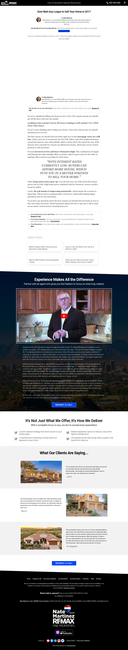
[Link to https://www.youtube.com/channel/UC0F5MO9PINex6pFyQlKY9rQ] (48, 640)
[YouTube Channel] (75, 579)
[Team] (92, 579)
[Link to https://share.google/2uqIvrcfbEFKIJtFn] (62, 640)
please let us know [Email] (69, 588)
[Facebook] (85, 579)
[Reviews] (98, 579)
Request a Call (64, 31)
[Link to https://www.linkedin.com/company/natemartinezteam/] (55, 640)
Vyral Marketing (70, 645)
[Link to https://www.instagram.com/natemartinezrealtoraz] (59, 640)
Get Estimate (55, 221)
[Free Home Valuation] (49, 579)
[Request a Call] (37, 579)
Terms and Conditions (83, 640)
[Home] (8, 3)
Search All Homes (58, 123)
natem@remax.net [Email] (102, 601)
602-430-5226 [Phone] (113, 3)
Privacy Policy (71, 640)
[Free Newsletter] (63, 579)
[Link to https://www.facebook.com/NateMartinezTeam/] (51, 640)
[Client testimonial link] (41, 472)
